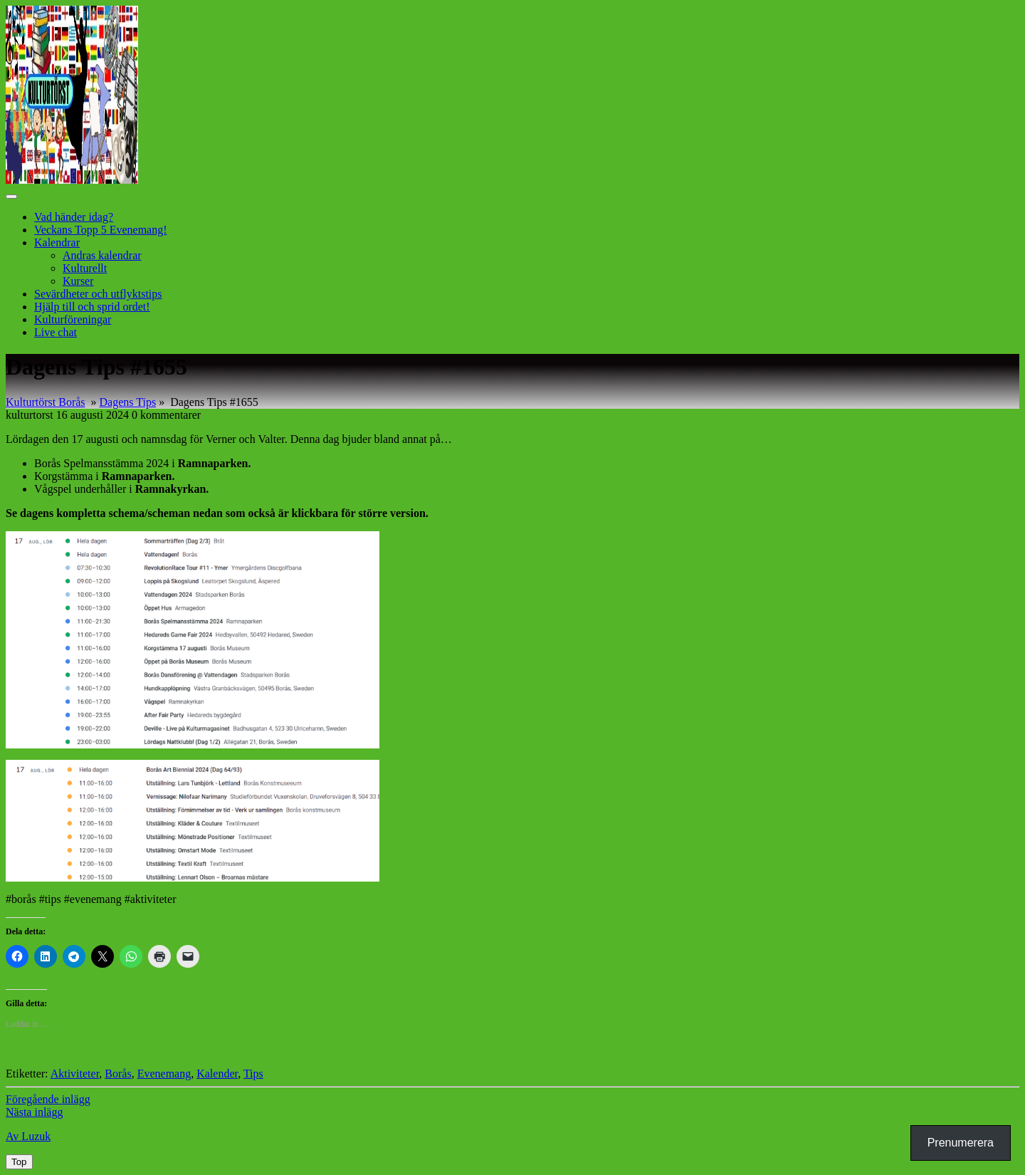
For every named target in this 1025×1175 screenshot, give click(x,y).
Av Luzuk (28, 1136)
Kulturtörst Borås (45, 402)
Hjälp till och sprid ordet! (92, 307)
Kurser (78, 281)
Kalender (217, 1073)
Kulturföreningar (72, 319)
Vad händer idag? (73, 217)
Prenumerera (960, 1143)
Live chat (55, 332)
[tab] (11, 196)
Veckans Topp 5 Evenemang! (100, 230)
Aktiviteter (75, 1073)
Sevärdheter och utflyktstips (98, 294)
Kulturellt (85, 268)
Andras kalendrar (102, 255)
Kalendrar (57, 242)
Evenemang (164, 1073)
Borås (118, 1073)
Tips (253, 1073)
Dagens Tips (128, 402)
